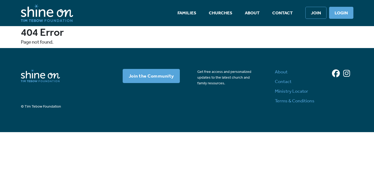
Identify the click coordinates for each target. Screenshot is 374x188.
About (252, 12)
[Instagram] (346, 73)
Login (341, 12)
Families (186, 12)
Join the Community (151, 76)
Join (316, 12)
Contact (282, 12)
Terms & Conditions (294, 101)
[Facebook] (336, 73)
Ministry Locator (291, 91)
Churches (220, 12)
